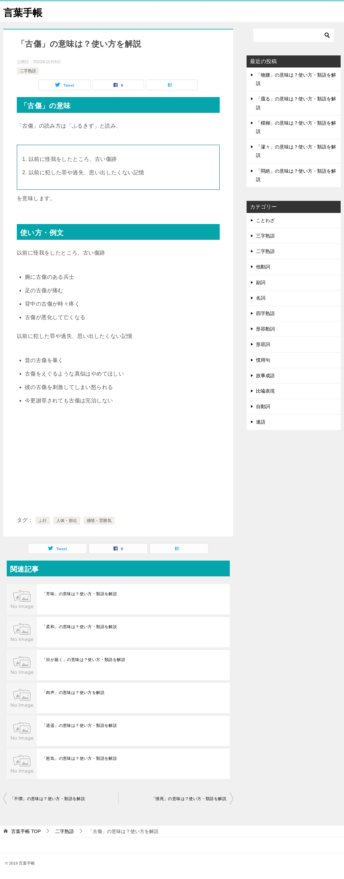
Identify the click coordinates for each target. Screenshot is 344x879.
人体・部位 (66, 520)
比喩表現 (265, 391)
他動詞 (263, 266)
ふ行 (43, 520)
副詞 (260, 282)
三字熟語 (265, 235)
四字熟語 (265, 313)
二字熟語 (28, 71)
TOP (26, 831)
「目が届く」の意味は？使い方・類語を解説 (83, 659)
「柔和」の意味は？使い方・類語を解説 (79, 626)
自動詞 (263, 406)
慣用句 (263, 360)
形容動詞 (265, 329)
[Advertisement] (118, 461)
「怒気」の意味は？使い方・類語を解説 (79, 758)
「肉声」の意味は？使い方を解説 (73, 692)
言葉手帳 (23, 11)
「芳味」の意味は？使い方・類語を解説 (79, 593)
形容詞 (263, 344)
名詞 (260, 298)
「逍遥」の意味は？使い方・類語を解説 (79, 725)
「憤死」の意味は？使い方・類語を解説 (189, 798)
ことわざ (265, 220)
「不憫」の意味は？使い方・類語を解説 (47, 798)
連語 (260, 422)
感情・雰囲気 (99, 520)
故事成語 (265, 375)
